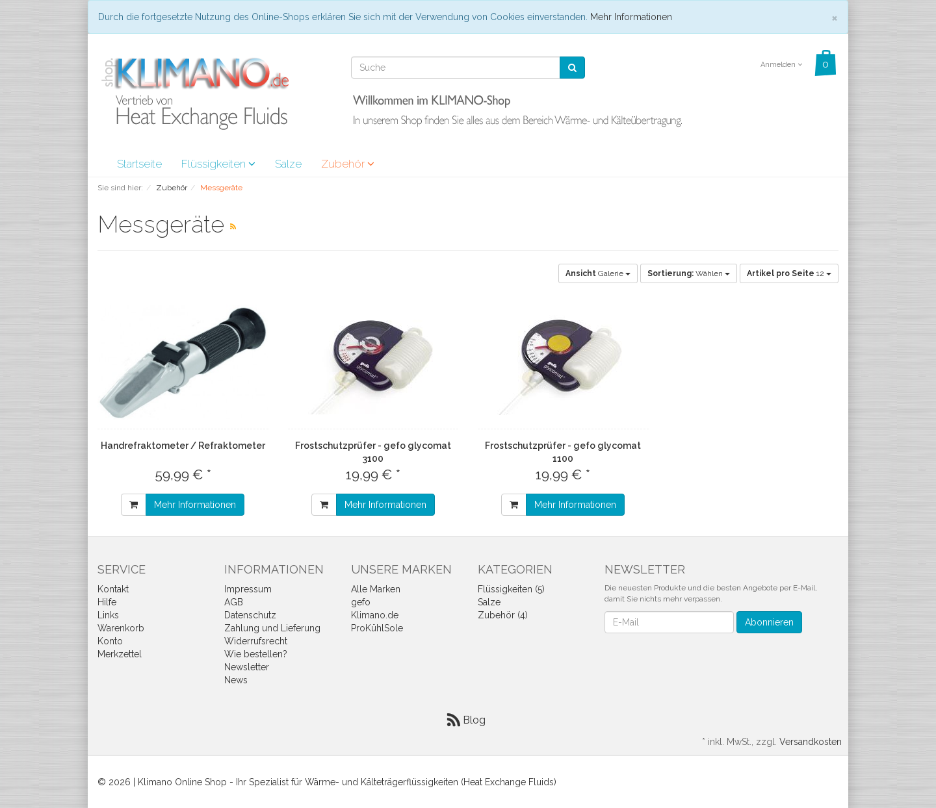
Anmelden (781, 64)
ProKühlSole (377, 628)
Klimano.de (374, 615)
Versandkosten (810, 742)
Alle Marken (375, 589)
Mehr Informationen (631, 17)
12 (789, 273)
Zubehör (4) (503, 615)
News (236, 680)
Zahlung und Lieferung (272, 628)
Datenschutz (250, 615)
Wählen (688, 273)
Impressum (248, 589)
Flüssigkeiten (218, 163)
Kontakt (113, 589)
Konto (110, 641)
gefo (360, 602)
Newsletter (246, 667)
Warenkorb (121, 628)
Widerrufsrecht (255, 641)
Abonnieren (769, 622)
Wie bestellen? (255, 654)
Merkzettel (120, 654)
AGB (233, 602)
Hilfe (107, 602)
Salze (288, 163)
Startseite (139, 163)
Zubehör (347, 163)
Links (108, 615)
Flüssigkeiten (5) (511, 589)
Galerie (598, 273)
